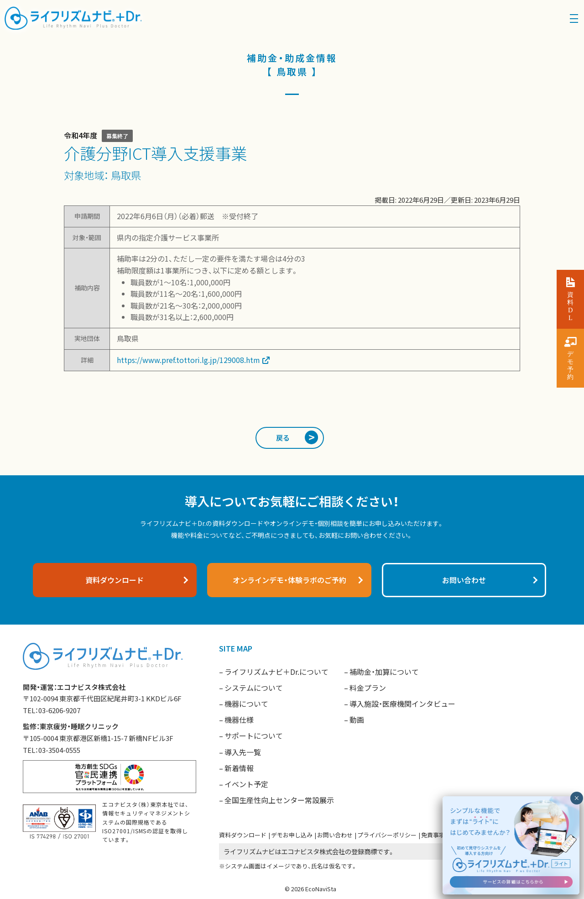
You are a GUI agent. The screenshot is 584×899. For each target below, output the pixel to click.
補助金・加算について (384, 671)
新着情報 (239, 767)
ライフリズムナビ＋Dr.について (276, 671)
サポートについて (253, 735)
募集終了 (117, 136)
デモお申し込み (292, 835)
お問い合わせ (335, 835)
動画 (356, 719)
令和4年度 (80, 135)
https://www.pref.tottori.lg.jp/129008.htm (188, 359)
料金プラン (367, 687)
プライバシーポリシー (387, 835)
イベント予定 (246, 783)
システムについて (253, 687)
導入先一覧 (242, 752)
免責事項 (433, 835)
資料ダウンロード (242, 835)
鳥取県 (126, 175)
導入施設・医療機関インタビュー (402, 703)
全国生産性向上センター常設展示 (279, 799)
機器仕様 (239, 719)
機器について (246, 703)
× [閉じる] (576, 798)
